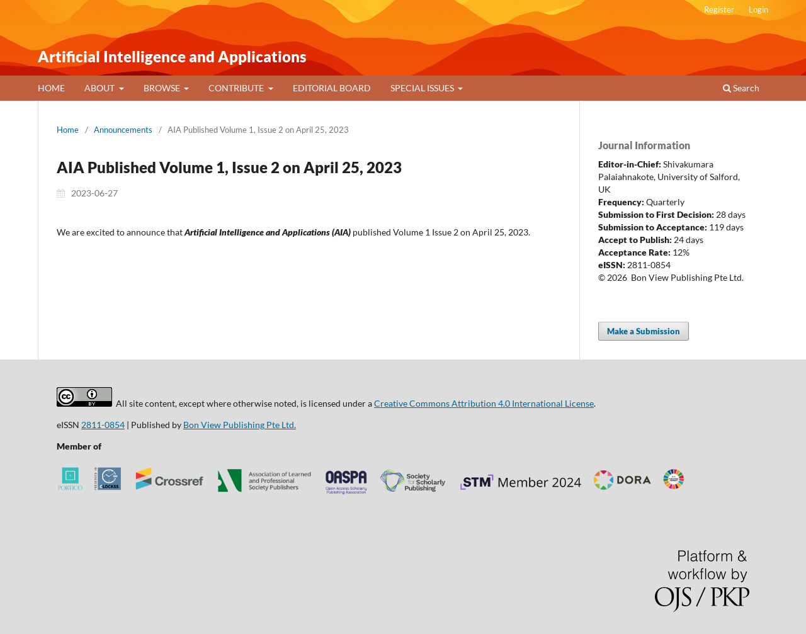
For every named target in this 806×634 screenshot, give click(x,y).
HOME (51, 87)
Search (741, 87)
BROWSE (163, 87)
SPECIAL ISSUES (423, 87)
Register (719, 9)
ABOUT (100, 87)
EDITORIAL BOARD (332, 87)
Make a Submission (643, 331)
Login (758, 9)
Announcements (123, 130)
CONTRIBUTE (237, 87)
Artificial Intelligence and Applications (172, 56)
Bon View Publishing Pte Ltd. (239, 424)
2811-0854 (103, 424)
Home (68, 130)
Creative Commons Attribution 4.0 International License (484, 403)
